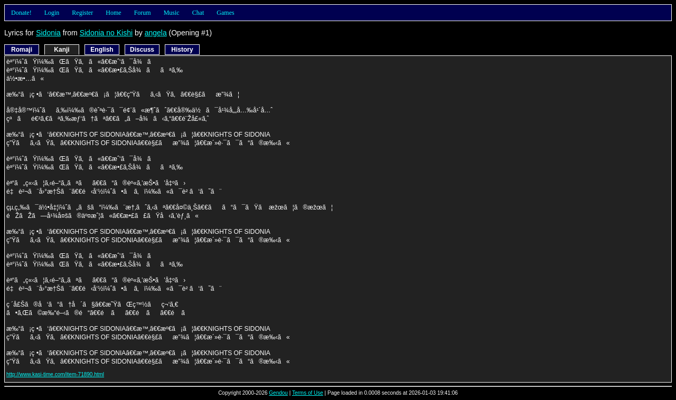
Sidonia (48, 32)
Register (82, 12)
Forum (142, 12)
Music (172, 12)
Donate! (21, 12)
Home (113, 12)
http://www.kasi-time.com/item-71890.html (55, 374)
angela (156, 32)
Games (225, 12)
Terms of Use (307, 393)
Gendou (278, 393)
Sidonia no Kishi (106, 32)
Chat (198, 12)
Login (52, 12)
